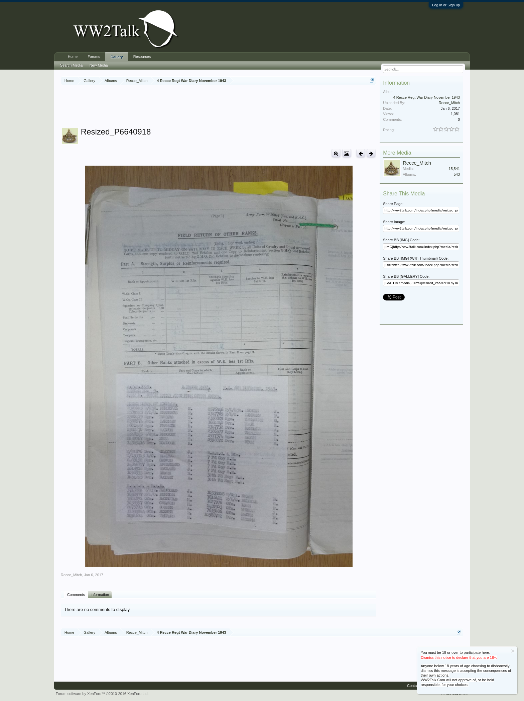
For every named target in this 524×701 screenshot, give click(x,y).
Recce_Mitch (71, 575)
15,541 (454, 169)
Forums (94, 57)
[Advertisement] (218, 107)
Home (73, 57)
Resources (142, 57)
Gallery (116, 57)
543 (457, 174)
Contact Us (416, 686)
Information (100, 595)
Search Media (71, 65)
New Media (99, 65)
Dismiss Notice (512, 650)
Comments (76, 595)
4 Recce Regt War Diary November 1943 (426, 97)
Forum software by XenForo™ (102, 694)
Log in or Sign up (446, 5)
